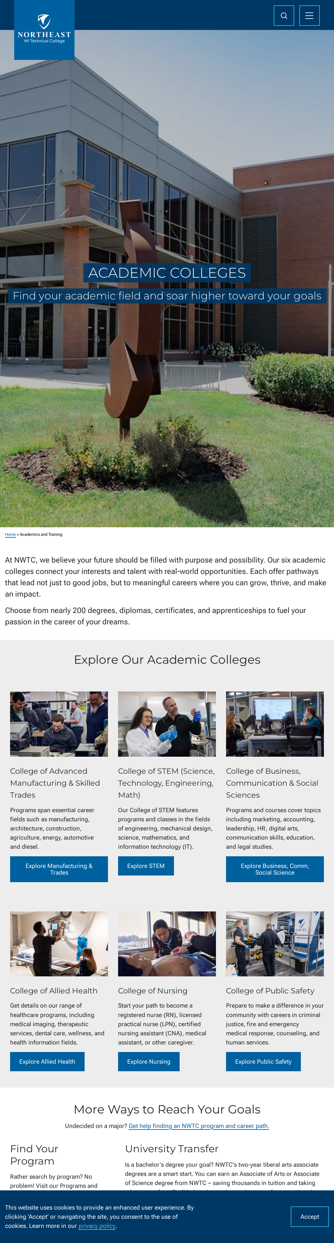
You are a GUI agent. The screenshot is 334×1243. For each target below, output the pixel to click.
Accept (310, 1216)
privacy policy (97, 1225)
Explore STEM (146, 866)
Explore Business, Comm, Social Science (275, 869)
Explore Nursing (148, 1061)
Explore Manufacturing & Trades (59, 869)
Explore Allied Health (47, 1061)
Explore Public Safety (263, 1061)
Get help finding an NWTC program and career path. (199, 1126)
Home (10, 534)
